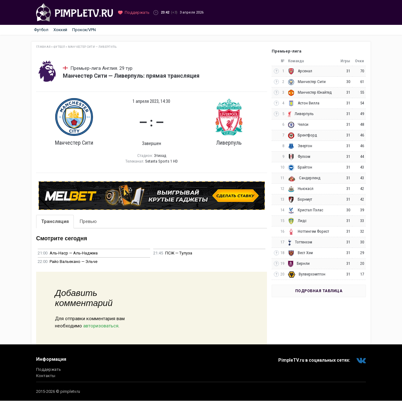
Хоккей (60, 29)
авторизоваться (100, 326)
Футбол (41, 29)
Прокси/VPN (84, 29)
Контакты (45, 375)
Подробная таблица (319, 291)
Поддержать (48, 369)
